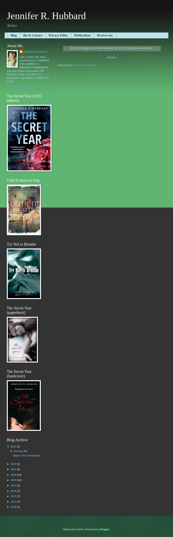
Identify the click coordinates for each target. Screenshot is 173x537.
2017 (14, 485)
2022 (14, 463)
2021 (14, 469)
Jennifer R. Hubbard (46, 15)
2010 (14, 506)
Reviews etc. (105, 35)
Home (112, 57)
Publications (82, 35)
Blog (14, 35)
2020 (14, 474)
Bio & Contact (32, 35)
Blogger (104, 529)
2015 (14, 490)
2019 (14, 480)
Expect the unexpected (26, 455)
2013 (14, 496)
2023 (14, 446)
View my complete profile (22, 86)
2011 (14, 501)
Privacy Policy (58, 35)
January (19, 451)
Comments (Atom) (85, 65)
